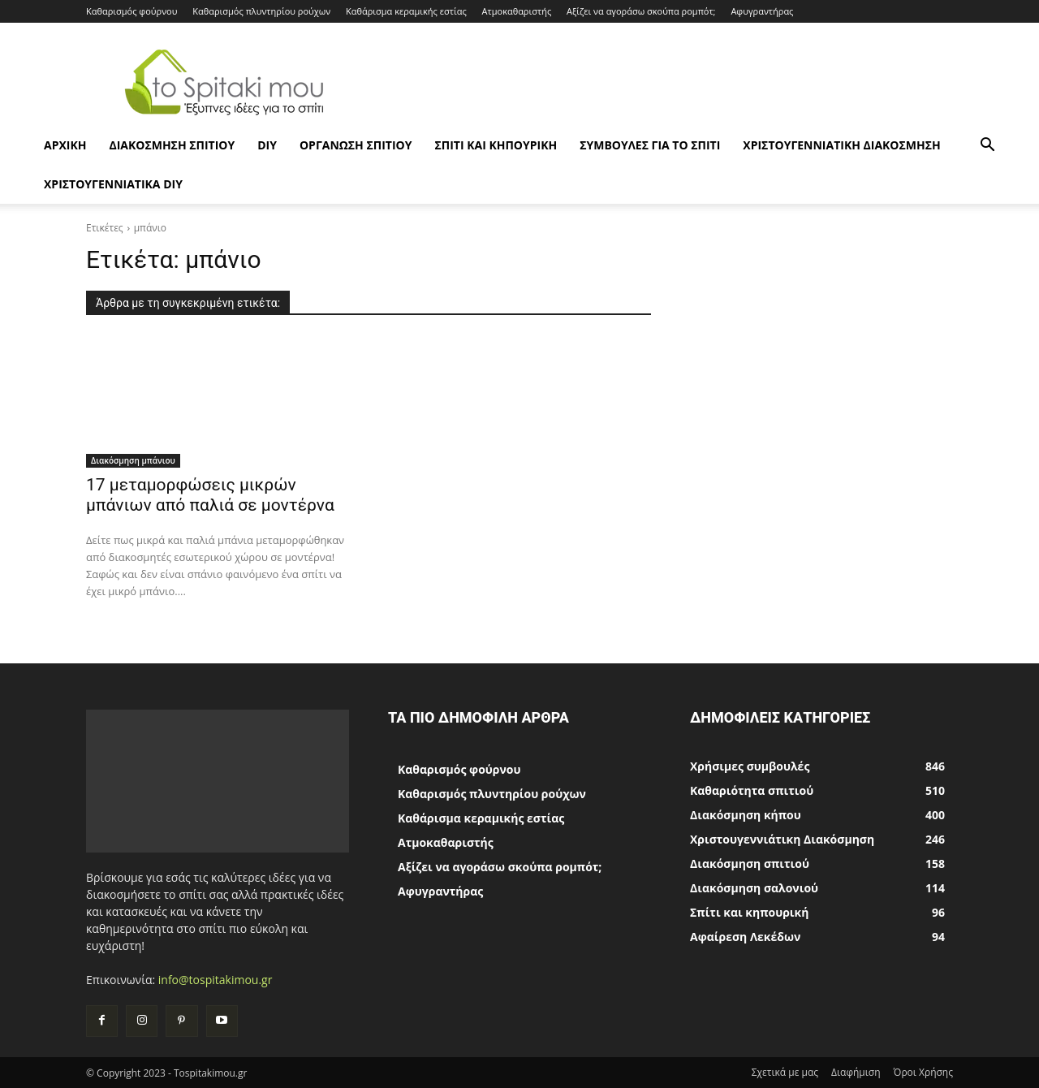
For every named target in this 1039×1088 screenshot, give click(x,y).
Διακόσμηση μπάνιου (133, 460)
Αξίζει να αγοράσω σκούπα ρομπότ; (641, 11)
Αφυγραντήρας (762, 11)
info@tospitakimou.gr (215, 979)
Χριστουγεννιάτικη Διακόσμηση (841, 145)
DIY (267, 145)
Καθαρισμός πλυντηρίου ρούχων (261, 11)
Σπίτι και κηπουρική (495, 145)
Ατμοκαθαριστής (517, 11)
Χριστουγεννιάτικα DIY (113, 184)
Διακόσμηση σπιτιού (172, 145)
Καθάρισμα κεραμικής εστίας (406, 11)
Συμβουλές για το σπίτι (650, 145)
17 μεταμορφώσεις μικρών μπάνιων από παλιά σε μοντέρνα (210, 495)
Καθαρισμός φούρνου (131, 11)
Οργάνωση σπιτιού (356, 145)
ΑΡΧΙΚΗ (65, 145)
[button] (987, 146)
